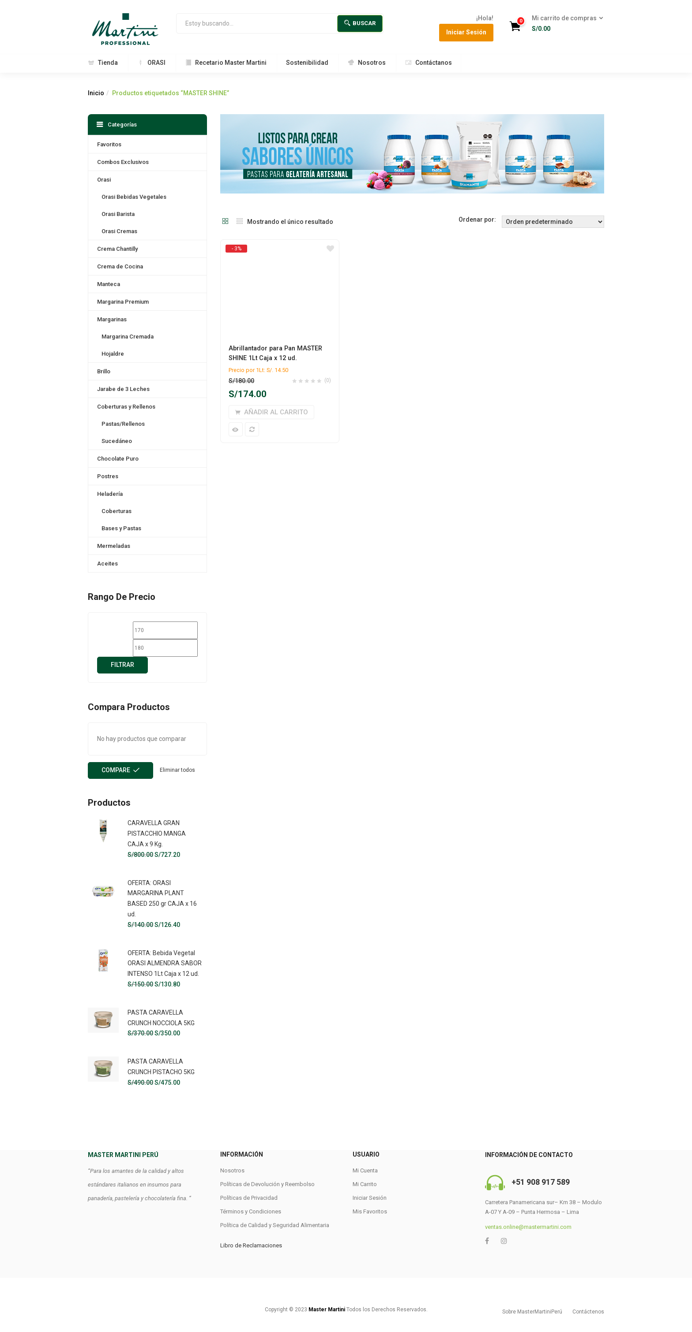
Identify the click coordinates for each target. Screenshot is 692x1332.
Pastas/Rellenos (123, 423)
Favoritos (109, 144)
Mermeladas (113, 546)
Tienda (103, 62)
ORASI (151, 62)
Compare (116, 770)
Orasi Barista (118, 214)
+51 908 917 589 (540, 1182)
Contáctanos (428, 62)
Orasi (104, 179)
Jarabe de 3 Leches (123, 389)
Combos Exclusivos (123, 162)
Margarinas (112, 319)
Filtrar (122, 664)
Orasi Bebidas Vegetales (134, 196)
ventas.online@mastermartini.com (528, 1227)
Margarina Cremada (128, 336)
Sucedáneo (117, 441)
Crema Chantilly (117, 249)
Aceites (107, 563)
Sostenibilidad (307, 62)
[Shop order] (553, 222)
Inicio (96, 93)
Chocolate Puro (118, 458)
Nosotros (367, 62)
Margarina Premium (123, 301)
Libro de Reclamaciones (251, 1245)
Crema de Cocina (120, 266)
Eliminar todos (177, 770)
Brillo (103, 371)
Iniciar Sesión (466, 32)
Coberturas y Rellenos (126, 406)
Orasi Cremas (119, 231)
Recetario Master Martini (226, 62)
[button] (564, 23)
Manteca (108, 284)
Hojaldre (113, 353)
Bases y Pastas (121, 528)
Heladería (110, 494)
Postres (107, 476)
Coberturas (117, 511)
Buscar (360, 23)
